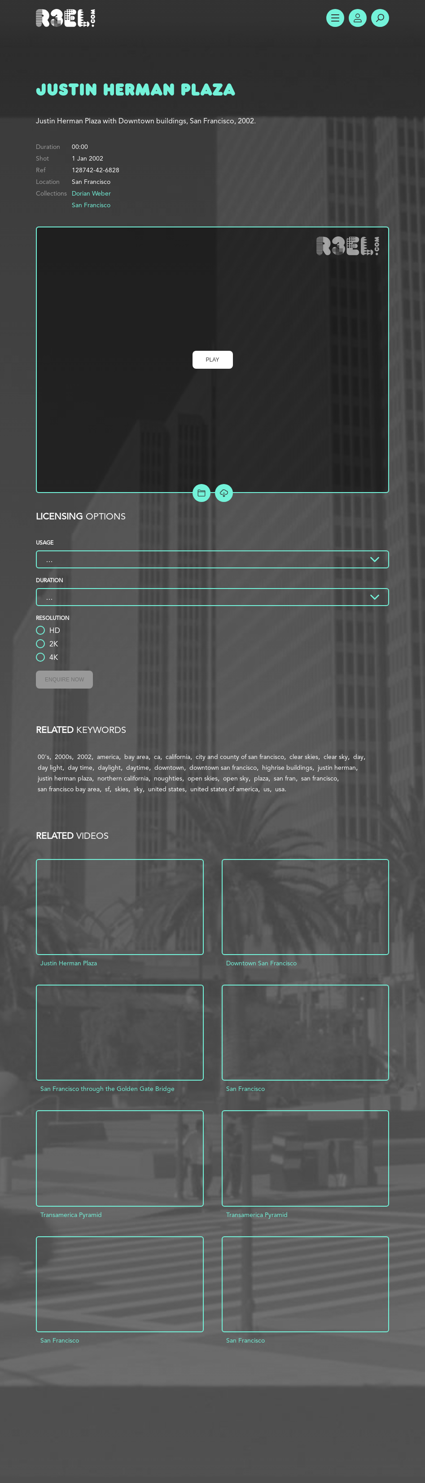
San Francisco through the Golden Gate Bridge (107, 1088)
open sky (236, 778)
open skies (203, 778)
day (358, 756)
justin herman (337, 767)
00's (43, 756)
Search (380, 18)
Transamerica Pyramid (71, 1214)
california (178, 756)
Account (358, 18)
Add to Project (201, 493)
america (108, 756)
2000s (63, 756)
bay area (136, 756)
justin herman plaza (65, 778)
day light (50, 767)
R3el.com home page (67, 18)
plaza (261, 778)
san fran (285, 778)
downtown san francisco (223, 767)
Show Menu (335, 18)
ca (157, 756)
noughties (168, 778)
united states (166, 789)
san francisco (319, 778)
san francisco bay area (69, 789)
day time (80, 767)
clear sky (336, 756)
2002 (84, 756)
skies (121, 789)
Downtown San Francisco (261, 963)
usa (280, 789)
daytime (137, 767)
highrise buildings (287, 767)
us (266, 789)
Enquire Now (64, 679)
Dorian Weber (91, 193)
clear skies (303, 756)
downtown (169, 767)
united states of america (224, 789)
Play (212, 360)
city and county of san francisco (240, 756)
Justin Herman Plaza (68, 963)
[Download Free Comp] (224, 493)
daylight (109, 767)
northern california (123, 778)
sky (138, 789)
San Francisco (91, 205)
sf (107, 789)
